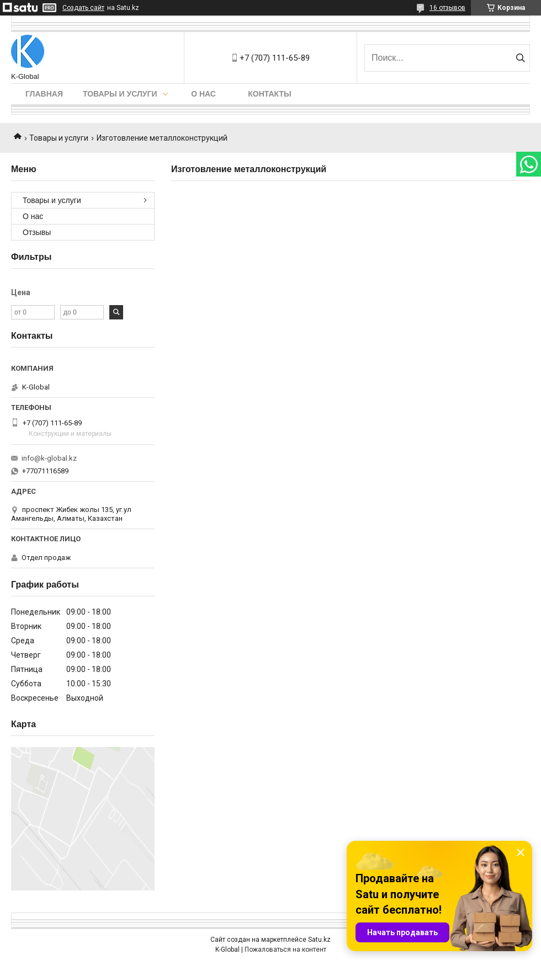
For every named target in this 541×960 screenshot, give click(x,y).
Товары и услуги (120, 93)
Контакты (269, 93)
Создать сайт (83, 8)
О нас (203, 93)
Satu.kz (319, 939)
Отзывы (37, 232)
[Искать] (520, 58)
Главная (44, 93)
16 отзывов (447, 8)
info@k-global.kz (49, 458)
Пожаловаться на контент (285, 949)
